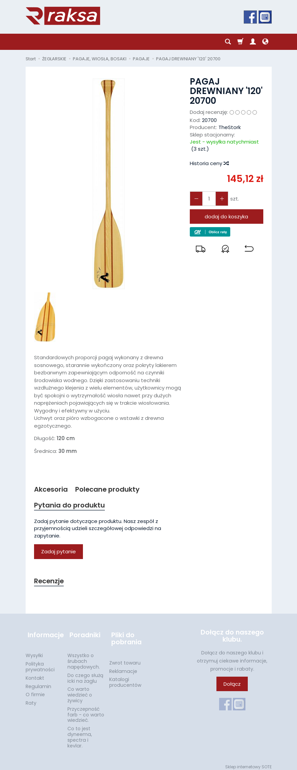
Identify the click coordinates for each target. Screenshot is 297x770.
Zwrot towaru (125, 659)
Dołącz (232, 685)
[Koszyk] (240, 42)
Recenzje (50, 582)
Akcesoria (51, 489)
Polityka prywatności (40, 663)
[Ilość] (207, 198)
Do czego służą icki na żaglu (85, 674)
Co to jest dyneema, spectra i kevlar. (79, 733)
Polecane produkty (110, 489)
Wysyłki (34, 651)
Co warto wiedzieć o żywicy (79, 691)
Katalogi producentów (125, 678)
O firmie (35, 690)
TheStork (229, 127)
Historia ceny (209, 163)
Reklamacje (123, 667)
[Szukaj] (227, 42)
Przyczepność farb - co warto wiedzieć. (85, 711)
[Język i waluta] (265, 42)
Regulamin (38, 682)
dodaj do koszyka (226, 216)
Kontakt (35, 674)
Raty (31, 699)
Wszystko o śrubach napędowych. (83, 657)
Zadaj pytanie (58, 552)
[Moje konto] (252, 42)
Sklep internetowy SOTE (248, 763)
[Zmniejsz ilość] (220, 198)
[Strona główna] (63, 16)
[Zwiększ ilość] (195, 198)
